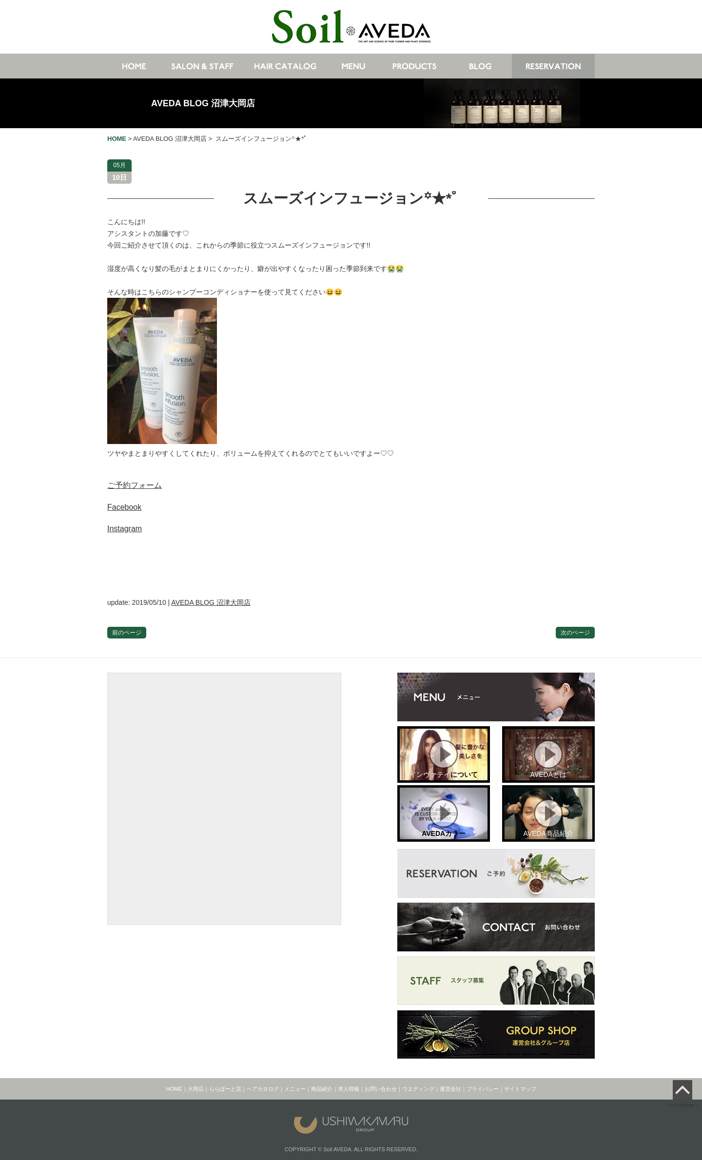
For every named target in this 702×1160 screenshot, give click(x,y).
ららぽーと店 (225, 1089)
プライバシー (483, 1089)
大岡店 (196, 1089)
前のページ (126, 632)
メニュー (295, 1089)
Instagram (124, 528)
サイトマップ (520, 1089)
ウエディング (418, 1089)
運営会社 (450, 1089)
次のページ (575, 632)
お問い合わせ (381, 1089)
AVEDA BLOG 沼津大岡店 (203, 103)
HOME (174, 1089)
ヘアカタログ (263, 1089)
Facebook (124, 507)
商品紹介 (321, 1089)
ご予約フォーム (134, 485)
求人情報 (348, 1089)
